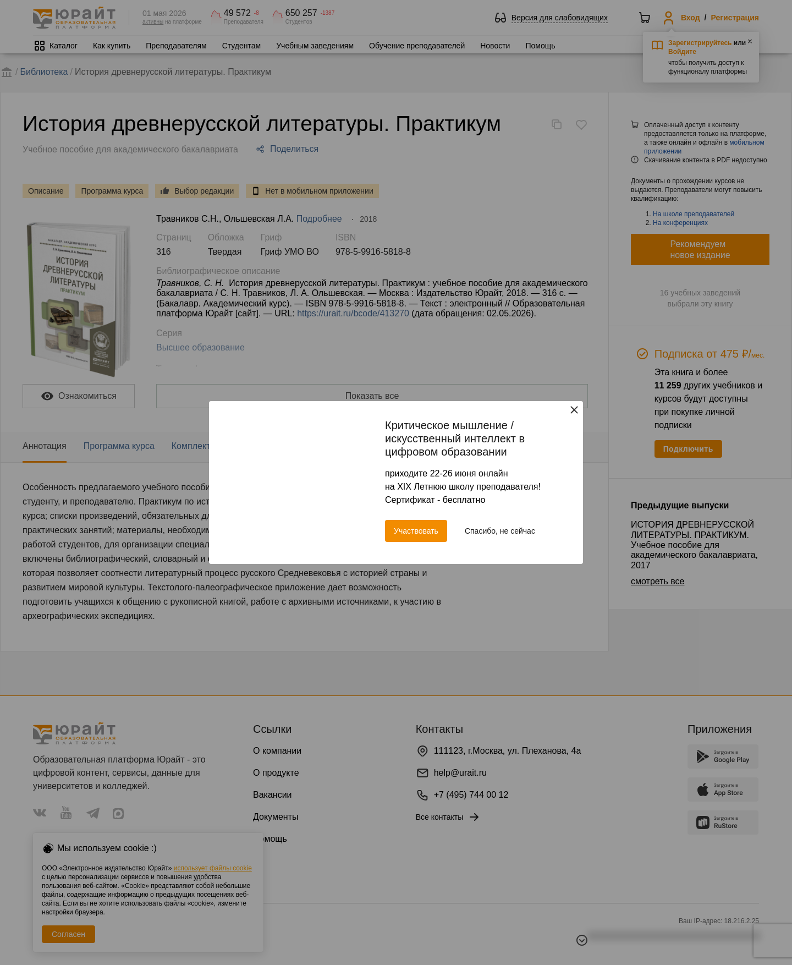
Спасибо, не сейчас (500, 531)
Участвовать (416, 531)
